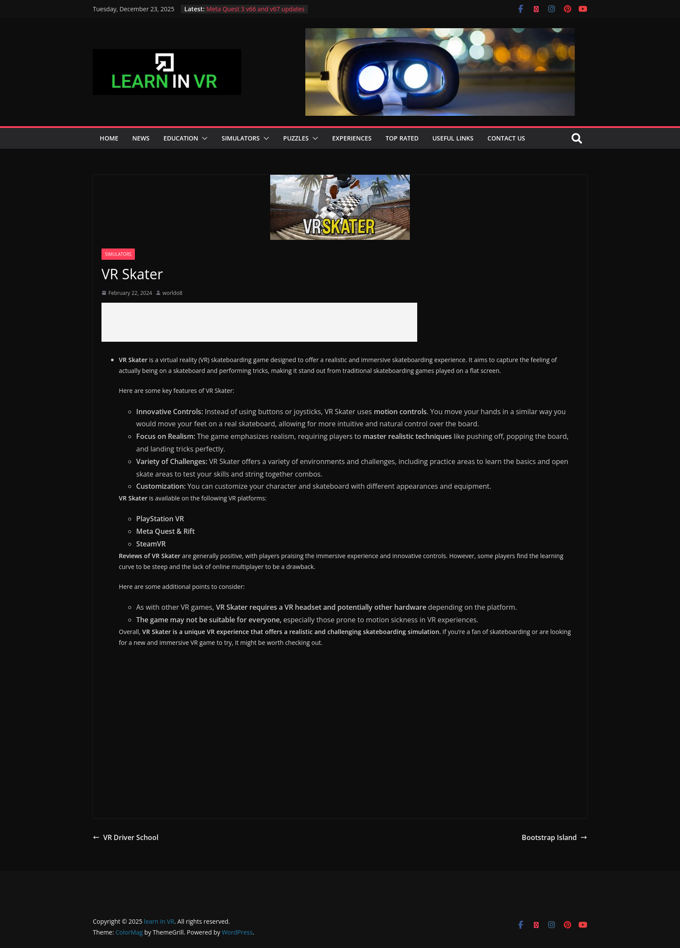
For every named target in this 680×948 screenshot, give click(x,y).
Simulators (241, 138)
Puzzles (296, 138)
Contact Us (506, 138)
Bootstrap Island (554, 837)
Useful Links (453, 138)
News (141, 138)
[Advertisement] (259, 322)
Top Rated (402, 138)
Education (180, 138)
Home (109, 138)
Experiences (352, 138)
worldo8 (173, 293)
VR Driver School (125, 837)
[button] (203, 138)
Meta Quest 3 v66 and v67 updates (255, 9)
